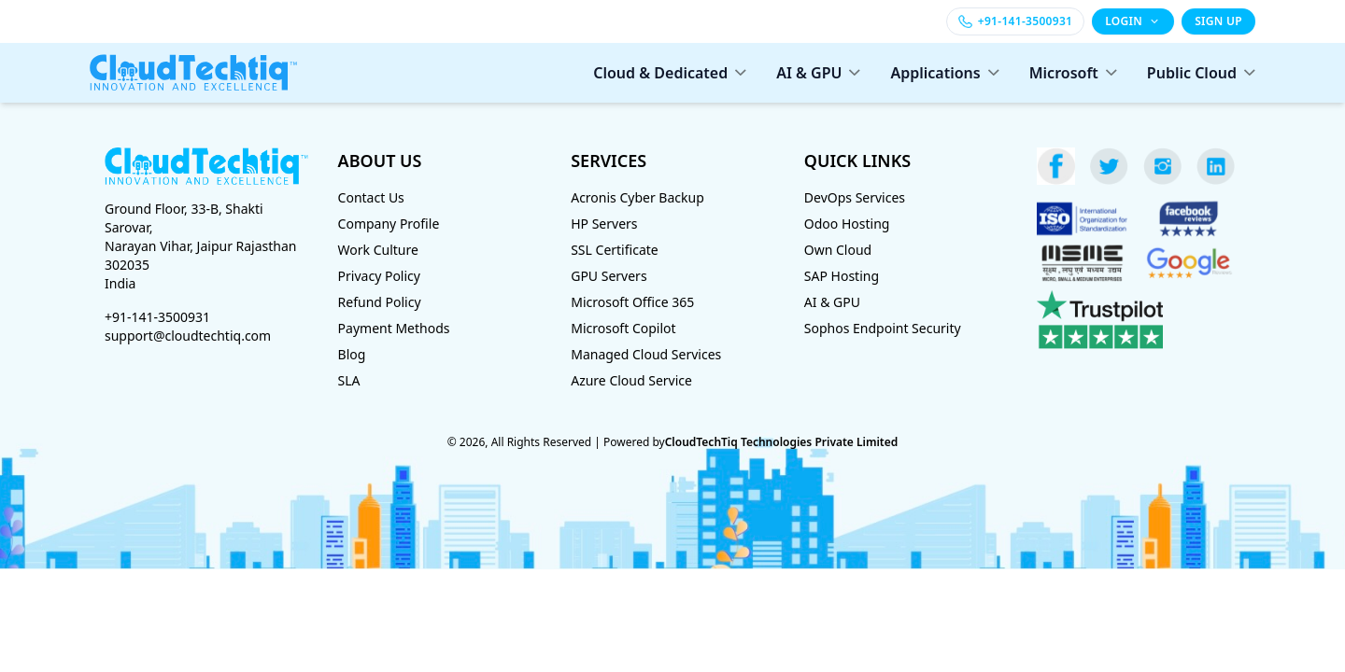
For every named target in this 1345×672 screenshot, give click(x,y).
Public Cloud (1201, 73)
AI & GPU (818, 73)
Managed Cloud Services (646, 354)
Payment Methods (394, 328)
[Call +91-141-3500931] (1015, 21)
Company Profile (389, 223)
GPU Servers (608, 276)
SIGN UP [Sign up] (1218, 21)
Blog (352, 354)
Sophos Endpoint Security (882, 328)
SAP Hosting (841, 276)
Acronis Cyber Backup (637, 197)
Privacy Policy (379, 276)
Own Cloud (837, 250)
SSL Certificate (614, 250)
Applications (944, 73)
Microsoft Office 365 (632, 302)
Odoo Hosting (847, 223)
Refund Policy (379, 302)
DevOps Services (854, 197)
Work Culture (378, 250)
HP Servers (604, 223)
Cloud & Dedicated (669, 73)
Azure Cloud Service (631, 380)
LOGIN (1133, 21)
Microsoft (1073, 73)
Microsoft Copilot (623, 328)
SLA (349, 380)
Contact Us (371, 197)
